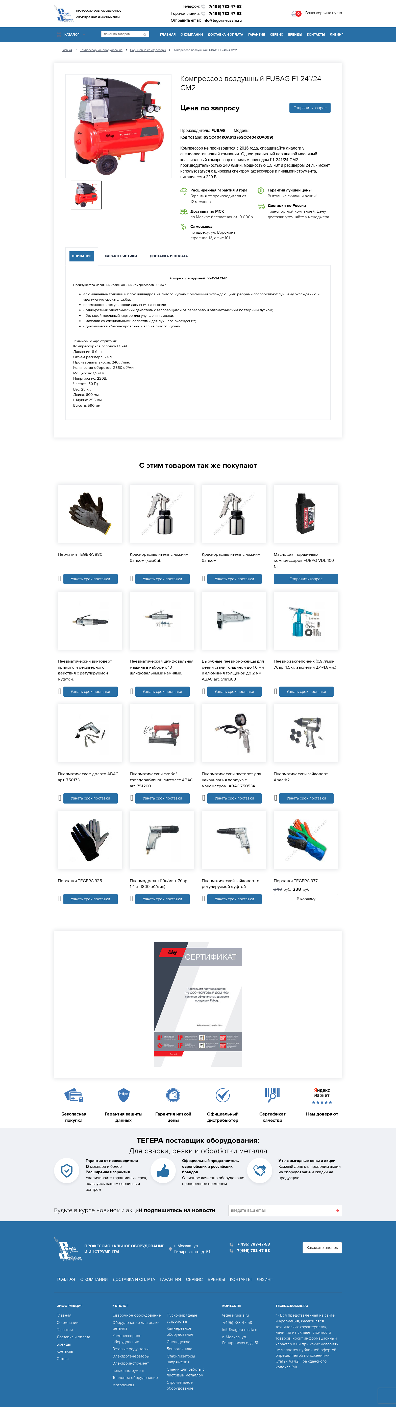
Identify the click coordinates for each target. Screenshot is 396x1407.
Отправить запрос (310, 107)
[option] (118, 126)
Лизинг (336, 35)
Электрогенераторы (131, 1355)
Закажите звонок (322, 1248)
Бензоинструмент (128, 1369)
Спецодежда (178, 1341)
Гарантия (256, 35)
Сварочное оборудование (136, 1315)
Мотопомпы (123, 1383)
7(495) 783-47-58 (225, 6)
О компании (192, 35)
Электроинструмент (130, 1362)
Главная (168, 35)
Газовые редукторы (130, 1348)
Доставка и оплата (225, 35)
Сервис (276, 35)
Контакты (316, 35)
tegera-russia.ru (235, 1315)
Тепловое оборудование (135, 1376)
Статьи (63, 1357)
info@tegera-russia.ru (222, 20)
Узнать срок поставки (90, 578)
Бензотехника (179, 1348)
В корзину (306, 899)
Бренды (295, 35)
